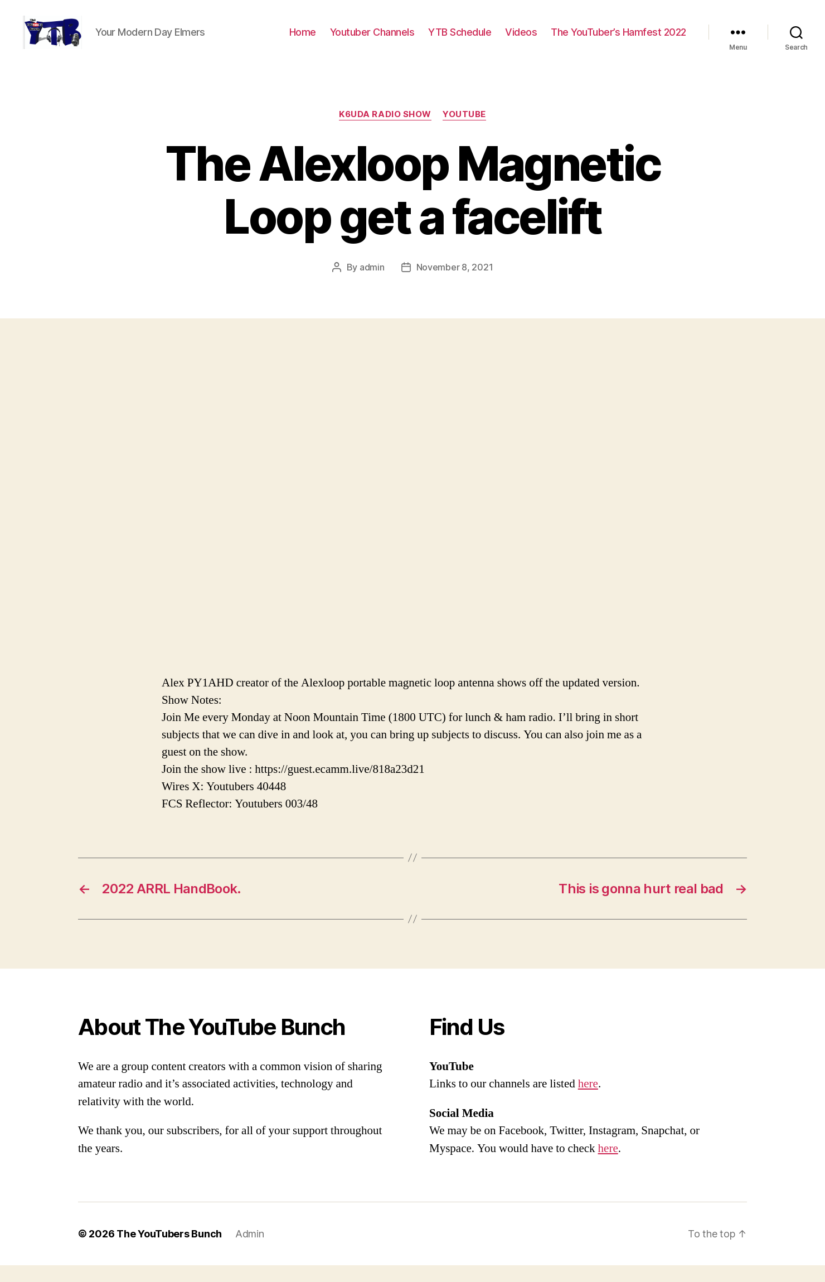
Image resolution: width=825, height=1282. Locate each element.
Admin (249, 1250)
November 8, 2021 (454, 283)
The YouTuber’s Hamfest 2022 (618, 40)
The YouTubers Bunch (169, 1250)
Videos (521, 40)
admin (372, 283)
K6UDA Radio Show (385, 131)
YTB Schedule (459, 40)
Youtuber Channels (372, 40)
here (588, 1100)
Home (302, 40)
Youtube (464, 131)
